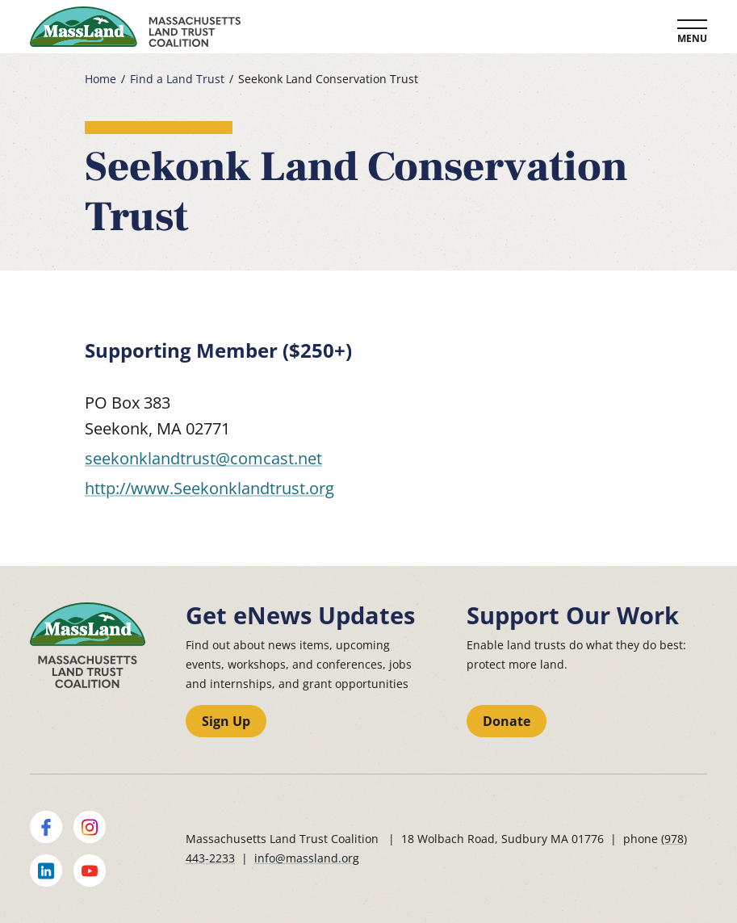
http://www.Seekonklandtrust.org (209, 488)
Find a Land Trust (177, 79)
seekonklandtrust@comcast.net (203, 458)
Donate (506, 721)
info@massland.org (306, 858)
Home (100, 79)
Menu (692, 38)
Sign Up (226, 721)
